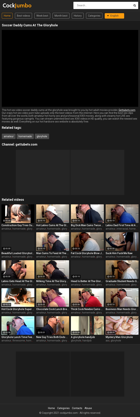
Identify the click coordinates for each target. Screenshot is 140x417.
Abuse (88, 408)
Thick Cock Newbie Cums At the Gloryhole (87, 309)
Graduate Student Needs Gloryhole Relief (122, 281)
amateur (9, 136)
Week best (42, 15)
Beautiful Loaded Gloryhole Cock (17, 253)
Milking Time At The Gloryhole (52, 281)
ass (108, 340)
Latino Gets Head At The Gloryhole (17, 281)
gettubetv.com (26, 144)
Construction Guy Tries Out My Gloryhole (17, 225)
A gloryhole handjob (83, 337)
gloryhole (42, 136)
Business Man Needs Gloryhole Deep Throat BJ (122, 309)
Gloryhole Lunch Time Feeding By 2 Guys (17, 337)
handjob (87, 340)
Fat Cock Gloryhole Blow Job (87, 253)
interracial (122, 228)
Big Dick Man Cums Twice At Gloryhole (87, 225)
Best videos (23, 15)
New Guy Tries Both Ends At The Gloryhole (52, 337)
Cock (12, 5)
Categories (94, 15)
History (78, 15)
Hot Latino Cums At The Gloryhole (52, 225)
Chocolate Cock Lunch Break (52, 309)
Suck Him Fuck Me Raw (119, 253)
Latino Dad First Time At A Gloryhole (122, 225)
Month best (61, 15)
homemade (25, 136)
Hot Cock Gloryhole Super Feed (17, 309)
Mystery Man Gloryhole (119, 337)
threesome (18, 340)
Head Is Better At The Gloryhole (87, 281)
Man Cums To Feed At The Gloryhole (52, 253)
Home (7, 15)
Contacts (77, 408)
